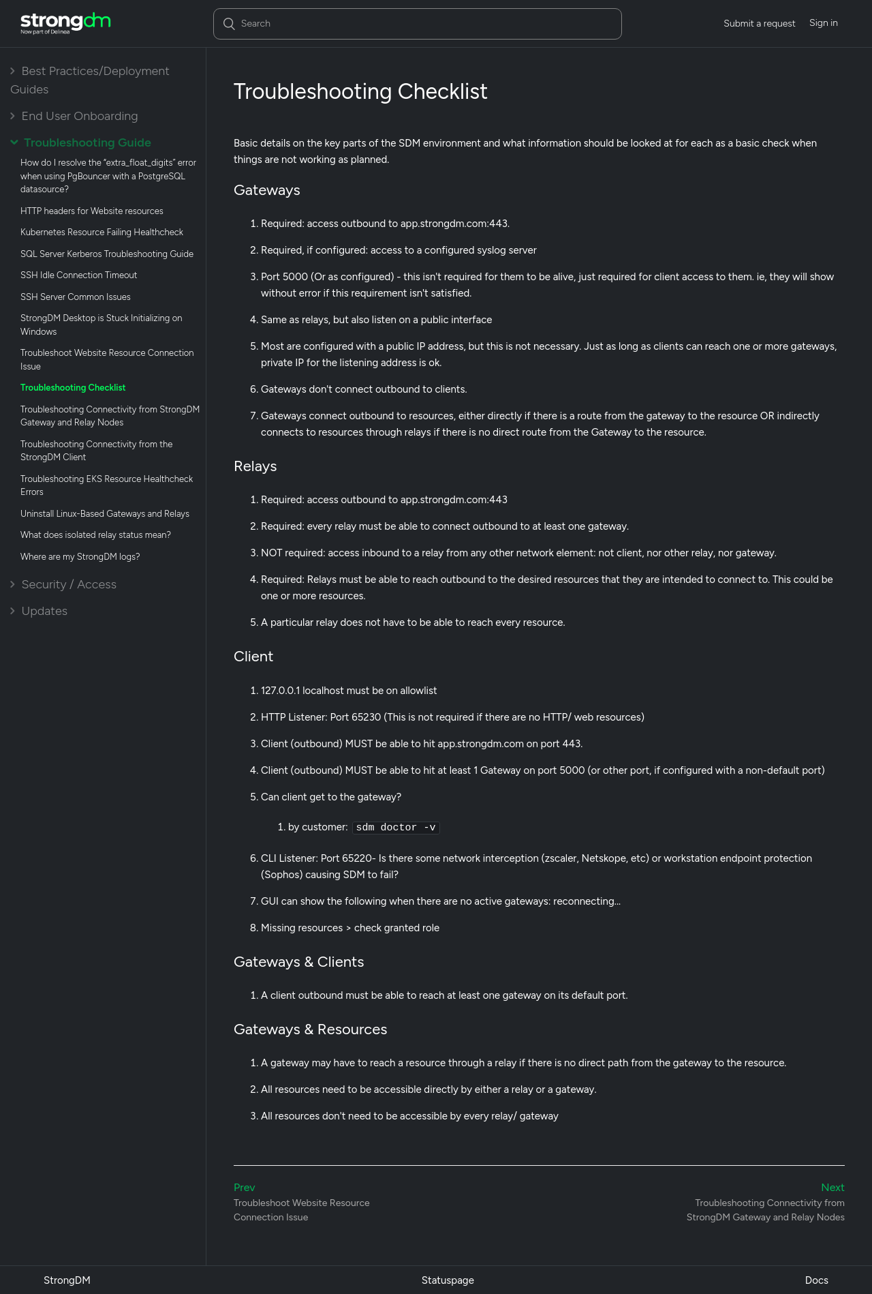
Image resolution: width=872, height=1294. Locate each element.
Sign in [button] (823, 23)
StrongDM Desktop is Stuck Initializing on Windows (101, 325)
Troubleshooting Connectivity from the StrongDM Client (96, 451)
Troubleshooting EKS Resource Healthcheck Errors (106, 486)
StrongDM (67, 1280)
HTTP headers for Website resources (92, 211)
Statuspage (448, 1280)
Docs (816, 1280)
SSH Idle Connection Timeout (78, 275)
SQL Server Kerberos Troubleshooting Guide (106, 254)
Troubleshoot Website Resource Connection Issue (107, 360)
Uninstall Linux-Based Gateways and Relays (104, 514)
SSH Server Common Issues (75, 297)
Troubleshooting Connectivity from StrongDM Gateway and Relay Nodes (110, 416)
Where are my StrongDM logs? (80, 557)
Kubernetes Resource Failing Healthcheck (101, 232)
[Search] (417, 24)
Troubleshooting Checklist (73, 387)
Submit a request (759, 23)
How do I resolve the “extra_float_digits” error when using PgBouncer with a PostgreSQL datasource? (108, 175)
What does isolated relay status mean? (95, 535)
